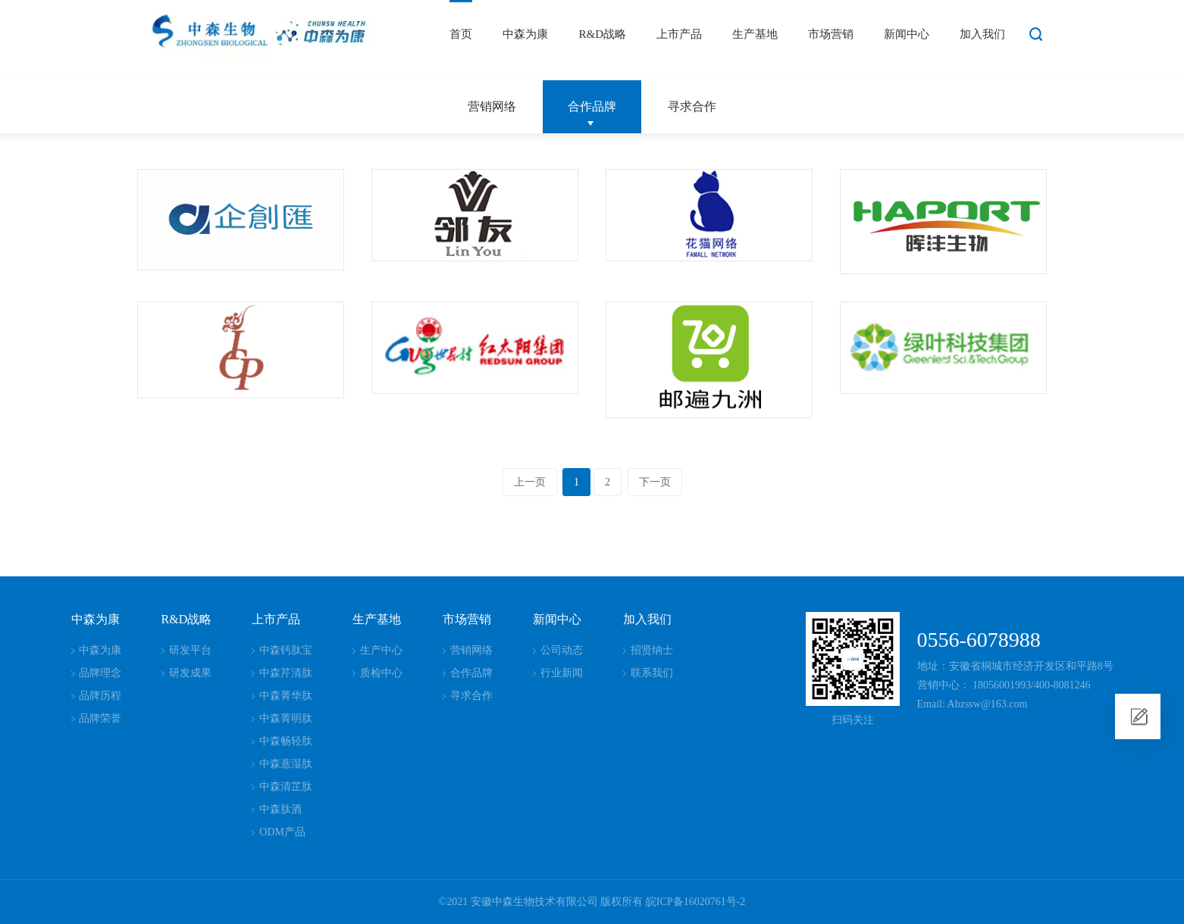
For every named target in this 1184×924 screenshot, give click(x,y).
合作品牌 (592, 106)
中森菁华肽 (285, 695)
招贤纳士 (652, 650)
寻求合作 (692, 106)
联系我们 (652, 673)
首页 (460, 34)
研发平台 (190, 650)
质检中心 (381, 673)
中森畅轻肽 (285, 741)
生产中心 (381, 650)
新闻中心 (906, 34)
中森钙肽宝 (285, 650)
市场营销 (831, 34)
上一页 (530, 482)
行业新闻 (561, 673)
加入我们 (982, 34)
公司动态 (561, 650)
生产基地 (755, 34)
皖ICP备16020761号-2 (695, 901)
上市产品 (679, 34)
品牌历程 (100, 695)
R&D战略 (602, 34)
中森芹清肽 (285, 673)
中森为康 (525, 34)
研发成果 (190, 673)
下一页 (655, 482)
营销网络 (492, 106)
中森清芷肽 (285, 786)
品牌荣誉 (100, 718)
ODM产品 (282, 832)
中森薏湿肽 (285, 763)
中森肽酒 (280, 809)
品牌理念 (100, 673)
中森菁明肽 (285, 718)
